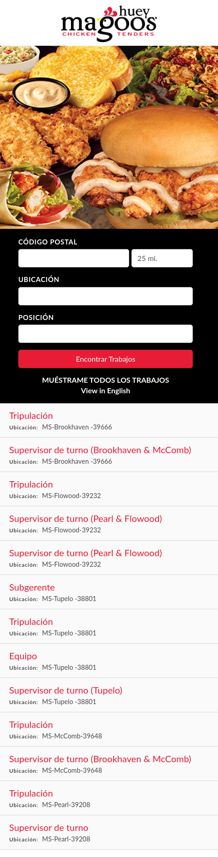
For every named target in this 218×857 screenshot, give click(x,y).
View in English (106, 390)
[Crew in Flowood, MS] (109, 489)
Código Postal (47, 242)
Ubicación (39, 279)
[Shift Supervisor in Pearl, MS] (109, 832)
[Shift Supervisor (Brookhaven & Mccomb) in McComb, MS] (109, 764)
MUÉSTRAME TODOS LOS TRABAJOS (105, 379)
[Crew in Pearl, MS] (109, 798)
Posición (36, 317)
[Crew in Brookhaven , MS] (109, 420)
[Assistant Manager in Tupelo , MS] (109, 592)
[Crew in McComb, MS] (109, 729)
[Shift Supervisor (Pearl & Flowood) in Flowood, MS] (109, 523)
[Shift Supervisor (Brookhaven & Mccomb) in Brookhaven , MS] (109, 455)
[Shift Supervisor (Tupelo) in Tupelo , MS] (109, 695)
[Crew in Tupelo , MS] (109, 626)
